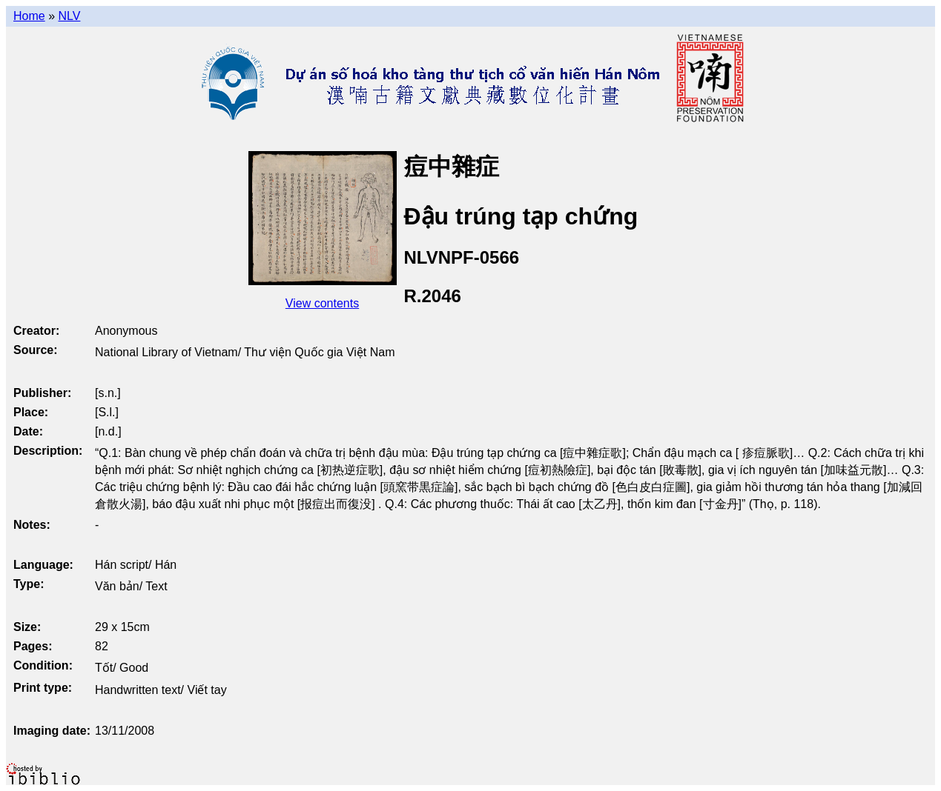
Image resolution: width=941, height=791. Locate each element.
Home (29, 16)
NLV (69, 16)
